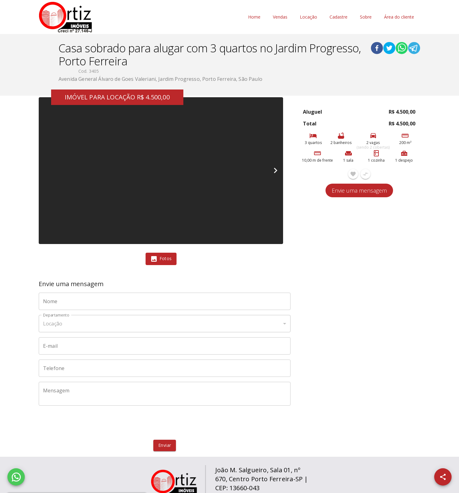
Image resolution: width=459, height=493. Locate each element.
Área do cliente (399, 17)
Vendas (280, 17)
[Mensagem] (164, 394)
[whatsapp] (402, 49)
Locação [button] (52, 323)
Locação (308, 17)
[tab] (161, 259)
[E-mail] (165, 346)
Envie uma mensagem (359, 190)
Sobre (366, 17)
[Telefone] (165, 368)
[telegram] (414, 49)
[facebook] (377, 49)
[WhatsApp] (16, 477)
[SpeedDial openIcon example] (443, 477)
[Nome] (165, 301)
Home (254, 17)
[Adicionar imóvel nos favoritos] (353, 174)
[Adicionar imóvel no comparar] (365, 174)
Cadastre (339, 17)
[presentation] (165, 423)
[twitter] (389, 49)
